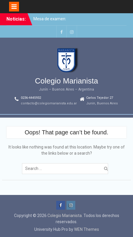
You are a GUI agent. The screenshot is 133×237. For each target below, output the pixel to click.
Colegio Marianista (66, 80)
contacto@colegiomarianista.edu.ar (49, 103)
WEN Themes (86, 229)
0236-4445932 (31, 98)
